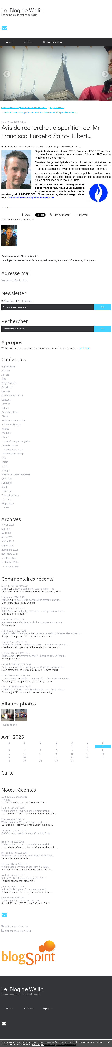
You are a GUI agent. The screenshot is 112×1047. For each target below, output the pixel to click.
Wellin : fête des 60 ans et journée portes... (23, 822)
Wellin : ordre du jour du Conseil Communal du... (40, 667)
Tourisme (6, 491)
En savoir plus (38, 1044)
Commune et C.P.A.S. (12, 395)
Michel (4, 588)
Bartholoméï (8, 655)
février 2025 (7, 541)
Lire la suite (85, 347)
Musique (5, 470)
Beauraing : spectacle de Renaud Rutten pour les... (27, 855)
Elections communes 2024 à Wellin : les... (34, 588)
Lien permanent (60, 214)
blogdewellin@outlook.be (14, 280)
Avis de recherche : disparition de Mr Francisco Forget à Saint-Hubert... (50, 131)
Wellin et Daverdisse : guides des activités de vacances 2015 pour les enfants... (40, 112)
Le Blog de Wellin (22, 10)
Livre (3, 458)
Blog (3, 379)
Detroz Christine (9, 644)
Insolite (5, 429)
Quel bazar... (7, 478)
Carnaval (6, 391)
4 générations (8, 366)
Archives (28, 42)
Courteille (6, 689)
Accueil (10, 42)
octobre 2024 (8, 558)
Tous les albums (9, 725)
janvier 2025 (7, 545)
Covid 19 (6, 404)
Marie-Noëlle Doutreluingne (16, 633)
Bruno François (9, 678)
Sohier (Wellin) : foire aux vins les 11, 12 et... (24, 878)
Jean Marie (7, 622)
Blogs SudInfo (8, 383)
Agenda (5, 375)
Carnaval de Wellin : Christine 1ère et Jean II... (58, 633)
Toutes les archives (10, 567)
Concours (6, 399)
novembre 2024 (9, 554)
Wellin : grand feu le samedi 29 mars (20, 900)
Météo (4, 466)
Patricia (5, 599)
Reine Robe (7, 611)
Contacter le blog (52, 42)
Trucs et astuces (10, 495)
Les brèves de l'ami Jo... (13, 453)
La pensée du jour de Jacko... (16, 441)
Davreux (5, 667)
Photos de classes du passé (16, 474)
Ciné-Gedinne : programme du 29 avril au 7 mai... (24, 107)
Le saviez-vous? (9, 445)
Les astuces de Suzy (12, 449)
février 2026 (7, 524)
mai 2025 (6, 529)
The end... (6, 799)
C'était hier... (7, 387)
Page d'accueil (57, 107)
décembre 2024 (9, 549)
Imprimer (81, 214)
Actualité (6, 370)
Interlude (6, 433)
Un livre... (6, 499)
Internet (5, 437)
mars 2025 (7, 537)
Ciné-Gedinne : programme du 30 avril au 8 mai (26, 833)
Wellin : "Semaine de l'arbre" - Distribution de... (46, 678)
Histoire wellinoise (10, 424)
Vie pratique (7, 503)
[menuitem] (10, 42)
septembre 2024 (10, 562)
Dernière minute (9, 412)
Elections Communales (13, 420)
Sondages (6, 482)
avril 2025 (6, 533)
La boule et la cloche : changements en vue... (37, 599)
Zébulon (5, 507)
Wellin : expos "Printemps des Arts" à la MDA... (25, 866)
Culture (5, 408)
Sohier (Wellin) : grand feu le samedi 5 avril (23, 889)
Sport (4, 487)
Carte (7, 772)
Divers (4, 416)
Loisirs (4, 462)
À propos (48, 1008)
